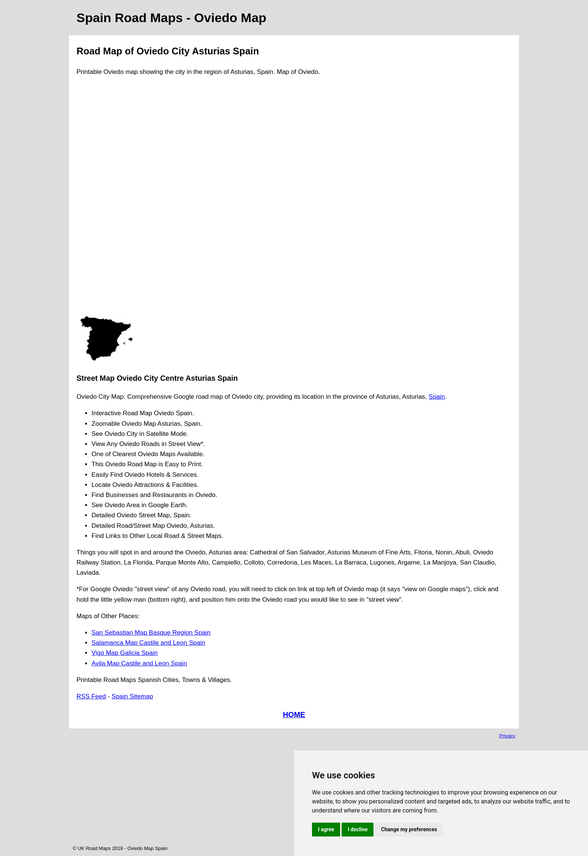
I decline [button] (358, 829)
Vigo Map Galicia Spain (125, 652)
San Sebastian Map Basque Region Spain (151, 632)
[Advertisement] (106, 197)
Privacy (507, 736)
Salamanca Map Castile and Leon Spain (148, 642)
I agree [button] (326, 829)
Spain (437, 396)
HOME (294, 714)
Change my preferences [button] (409, 829)
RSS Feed (91, 696)
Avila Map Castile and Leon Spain (139, 663)
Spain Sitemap (132, 696)
